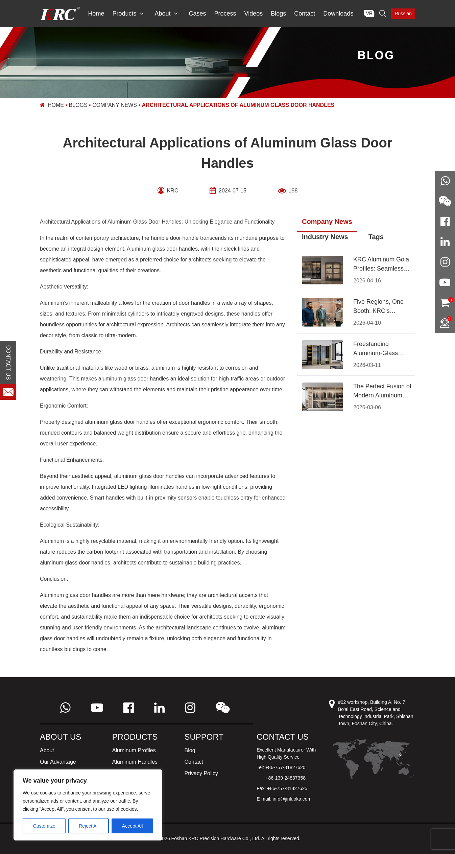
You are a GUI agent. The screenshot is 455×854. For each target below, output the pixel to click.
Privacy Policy (201, 773)
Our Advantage (58, 762)
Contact (304, 13)
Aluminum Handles (135, 762)
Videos (253, 13)
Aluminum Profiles (134, 750)
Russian (403, 13)
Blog (190, 750)
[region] (88, 804)
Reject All (88, 826)
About (166, 13)
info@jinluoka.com (292, 799)
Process (225, 13)
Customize (44, 826)
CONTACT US (8, 362)
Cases (197, 13)
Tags (376, 236)
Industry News (325, 236)
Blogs (278, 13)
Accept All (132, 826)
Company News (114, 105)
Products (128, 13)
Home (96, 13)
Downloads (338, 13)
